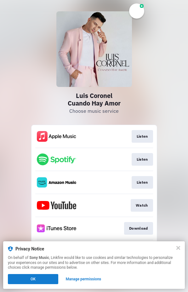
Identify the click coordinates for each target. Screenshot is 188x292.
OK (33, 279)
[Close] (178, 248)
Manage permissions (83, 279)
